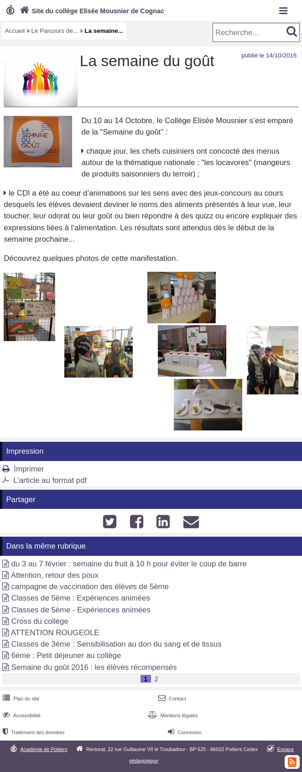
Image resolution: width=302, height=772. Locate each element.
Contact (171, 698)
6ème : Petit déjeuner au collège (66, 655)
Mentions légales (172, 715)
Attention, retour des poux (55, 575)
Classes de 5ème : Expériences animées (80, 598)
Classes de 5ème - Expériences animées (81, 610)
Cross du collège (39, 621)
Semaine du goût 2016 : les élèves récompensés (94, 667)
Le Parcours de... (54, 30)
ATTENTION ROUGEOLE (55, 632)
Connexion (183, 732)
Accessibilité (21, 715)
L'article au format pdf (50, 480)
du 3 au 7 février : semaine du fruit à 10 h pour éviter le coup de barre (129, 564)
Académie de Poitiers (44, 749)
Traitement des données (32, 732)
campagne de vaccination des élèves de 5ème (90, 586)
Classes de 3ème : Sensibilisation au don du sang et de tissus (116, 644)
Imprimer (29, 469)
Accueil (15, 30)
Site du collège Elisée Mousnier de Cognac (91, 11)
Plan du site (20, 698)
